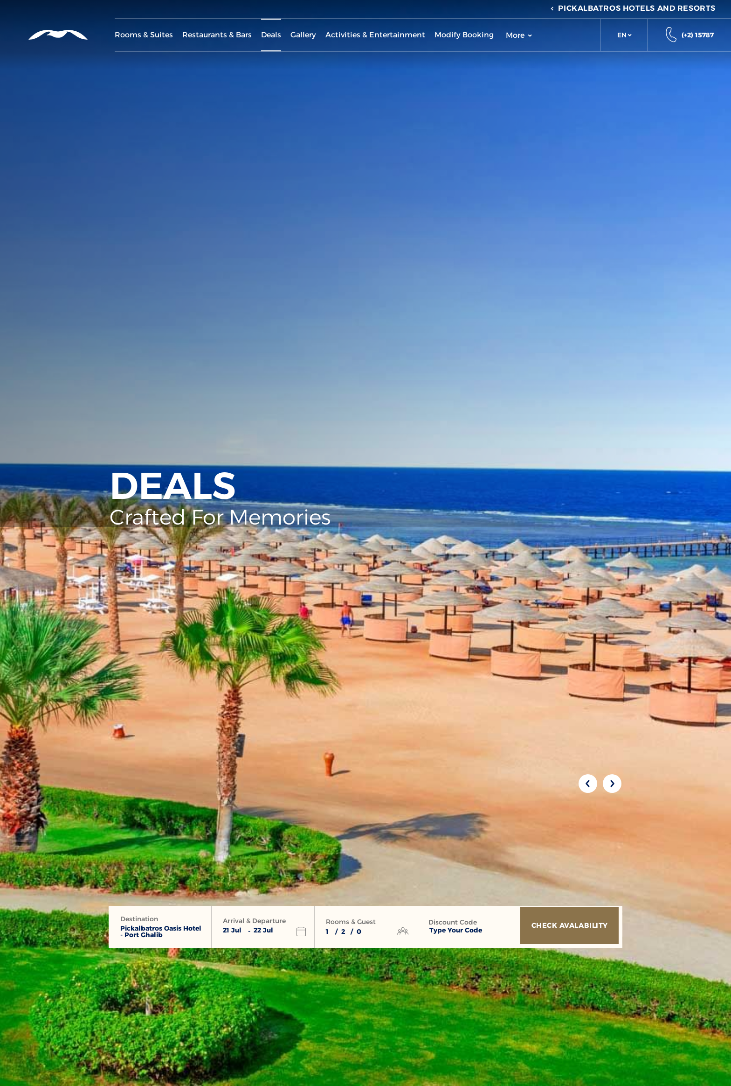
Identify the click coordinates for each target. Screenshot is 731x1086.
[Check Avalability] (571, 927)
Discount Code (452, 922)
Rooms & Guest (351, 921)
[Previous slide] (588, 783)
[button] (624, 35)
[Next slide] (612, 783)
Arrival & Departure (254, 921)
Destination (139, 919)
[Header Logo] (57, 34)
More (519, 35)
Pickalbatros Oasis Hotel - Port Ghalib (160, 931)
